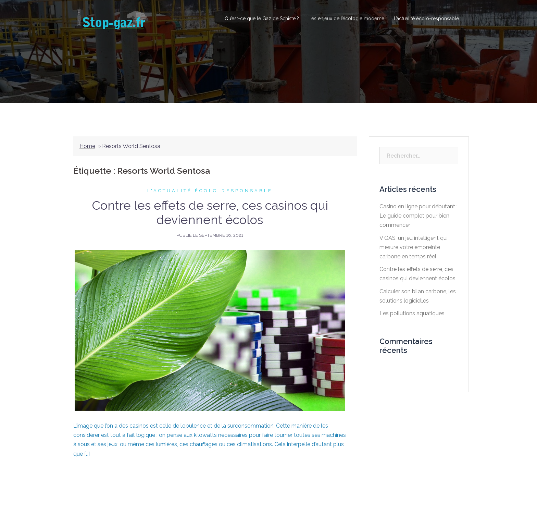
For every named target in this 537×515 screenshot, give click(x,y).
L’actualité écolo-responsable (426, 18)
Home (87, 146)
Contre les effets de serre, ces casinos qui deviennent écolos (210, 212)
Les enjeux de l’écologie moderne (346, 18)
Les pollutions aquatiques (412, 313)
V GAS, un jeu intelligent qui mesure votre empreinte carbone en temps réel (413, 247)
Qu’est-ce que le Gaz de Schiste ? (262, 18)
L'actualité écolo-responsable (210, 190)
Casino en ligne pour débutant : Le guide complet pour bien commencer (418, 215)
